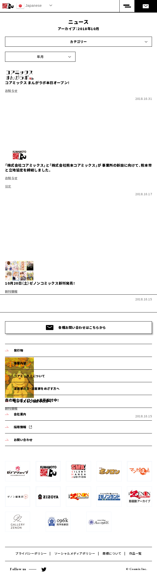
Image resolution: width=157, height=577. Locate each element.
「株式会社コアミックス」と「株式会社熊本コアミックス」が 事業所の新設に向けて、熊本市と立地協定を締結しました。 (78, 167)
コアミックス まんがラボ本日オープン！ (37, 82)
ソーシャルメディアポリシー (74, 553)
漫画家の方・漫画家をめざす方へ (36, 388)
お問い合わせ (23, 439)
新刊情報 (11, 291)
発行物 (18, 350)
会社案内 (20, 414)
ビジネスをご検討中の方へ (32, 401)
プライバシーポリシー (31, 553)
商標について (112, 553)
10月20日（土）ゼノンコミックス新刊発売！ (40, 283)
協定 (8, 186)
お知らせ (11, 90)
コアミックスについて (29, 376)
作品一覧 (135, 553)
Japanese (29, 6)
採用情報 (20, 427)
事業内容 (20, 363)
